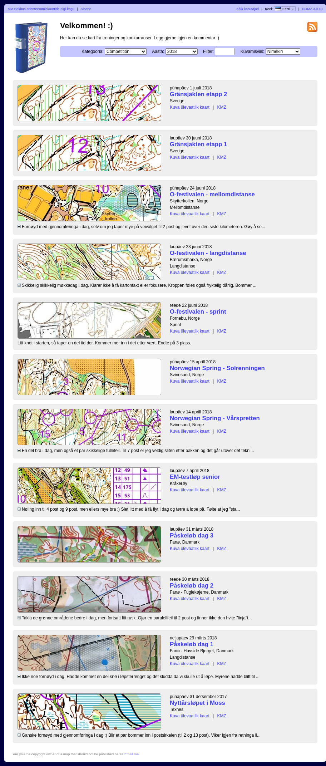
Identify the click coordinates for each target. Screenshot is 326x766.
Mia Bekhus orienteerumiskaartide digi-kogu (41, 9)
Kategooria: (92, 51)
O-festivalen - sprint (198, 311)
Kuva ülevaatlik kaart (189, 107)
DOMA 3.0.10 (312, 9)
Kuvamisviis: (253, 51)
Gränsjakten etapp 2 (198, 94)
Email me (131, 754)
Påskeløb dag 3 (191, 535)
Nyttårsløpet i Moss (197, 702)
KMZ (221, 107)
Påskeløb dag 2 (191, 585)
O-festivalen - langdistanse (208, 253)
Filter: (208, 51)
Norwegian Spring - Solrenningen (217, 368)
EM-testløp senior (195, 476)
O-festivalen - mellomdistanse (212, 194)
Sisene (86, 9)
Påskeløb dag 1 (191, 644)
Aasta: (158, 51)
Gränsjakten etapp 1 (198, 144)
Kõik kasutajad (247, 9)
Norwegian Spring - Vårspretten (215, 418)
